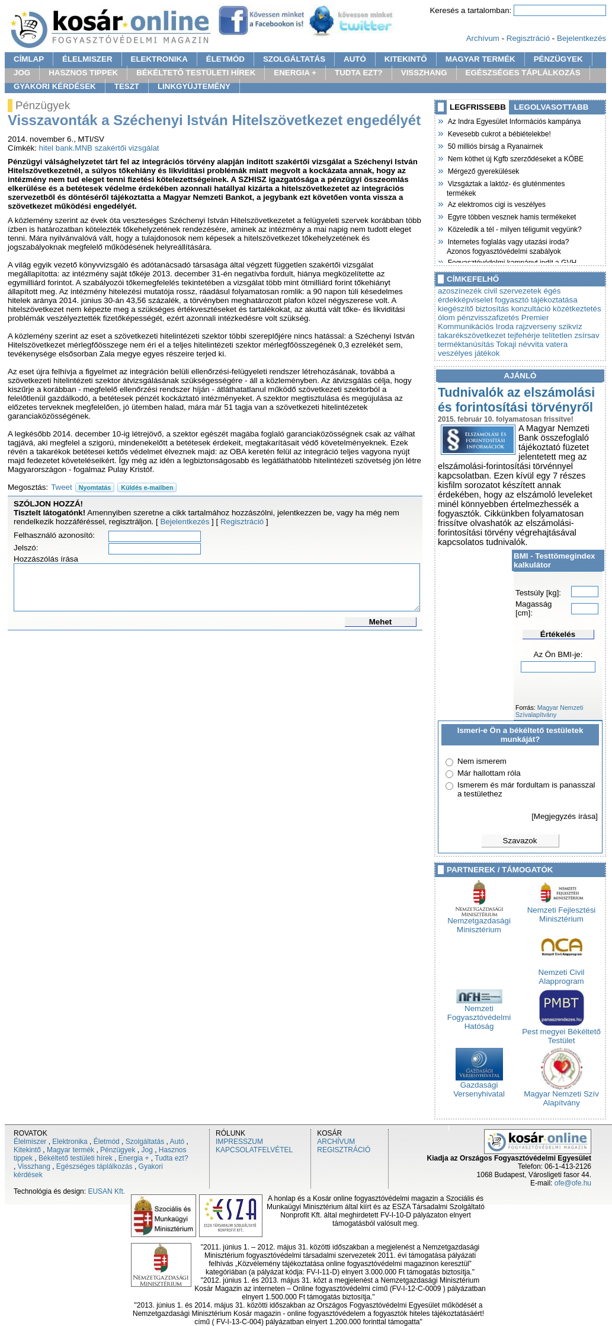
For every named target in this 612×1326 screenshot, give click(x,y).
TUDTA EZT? (359, 72)
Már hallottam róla (489, 773)
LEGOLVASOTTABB (551, 107)
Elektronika (69, 1141)
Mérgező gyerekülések (483, 170)
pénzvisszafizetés (488, 317)
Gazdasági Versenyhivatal (479, 1085)
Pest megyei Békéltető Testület (561, 1032)
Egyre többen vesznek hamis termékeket (511, 216)
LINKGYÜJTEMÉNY (194, 86)
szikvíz (570, 326)
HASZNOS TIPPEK (83, 72)
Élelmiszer (30, 1141)
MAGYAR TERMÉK (480, 59)
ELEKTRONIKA (159, 59)
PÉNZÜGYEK (558, 59)
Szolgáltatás (145, 1141)
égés (552, 290)
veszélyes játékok (468, 353)
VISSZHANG (424, 72)
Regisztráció (528, 38)
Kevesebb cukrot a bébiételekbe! (499, 133)
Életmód (107, 1141)
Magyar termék (70, 1150)
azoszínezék (460, 290)
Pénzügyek (117, 1150)
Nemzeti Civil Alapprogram (562, 973)
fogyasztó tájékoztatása (536, 299)
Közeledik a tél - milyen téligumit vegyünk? (514, 228)
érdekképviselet (465, 299)
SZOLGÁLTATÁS (294, 59)
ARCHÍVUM (336, 1141)
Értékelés (557, 634)
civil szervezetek (512, 290)
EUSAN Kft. (106, 1191)
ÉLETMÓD (225, 59)
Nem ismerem (482, 761)
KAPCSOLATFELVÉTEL (254, 1150)
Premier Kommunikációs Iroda (493, 322)
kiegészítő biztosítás (473, 308)
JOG (22, 72)
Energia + (133, 1158)
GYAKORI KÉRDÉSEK (55, 86)
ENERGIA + (295, 72)
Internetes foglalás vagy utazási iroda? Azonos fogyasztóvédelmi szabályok (508, 245)
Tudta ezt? (171, 1158)
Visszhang (34, 1166)
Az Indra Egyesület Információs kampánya (514, 120)
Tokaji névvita (519, 344)
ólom (446, 317)
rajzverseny (536, 326)
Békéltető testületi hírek (76, 1158)
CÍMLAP (29, 59)
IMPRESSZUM (239, 1141)
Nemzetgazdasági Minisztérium (479, 921)
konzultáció (531, 308)
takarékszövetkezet (471, 335)
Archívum (482, 38)
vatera (557, 344)
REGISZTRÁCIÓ (343, 1150)
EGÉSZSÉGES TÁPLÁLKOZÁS (523, 72)
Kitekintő (27, 1150)
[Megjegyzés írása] (564, 816)
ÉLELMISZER (87, 59)
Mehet (380, 621)
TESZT (126, 86)
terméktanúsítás (466, 344)
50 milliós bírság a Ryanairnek (495, 145)
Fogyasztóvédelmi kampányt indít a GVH (511, 261)
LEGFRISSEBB (478, 107)
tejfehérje (524, 335)
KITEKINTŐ (405, 59)
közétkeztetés (577, 308)
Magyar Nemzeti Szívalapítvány (549, 711)
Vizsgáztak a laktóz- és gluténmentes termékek (506, 187)
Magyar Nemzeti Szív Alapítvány (561, 1094)
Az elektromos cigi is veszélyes (496, 203)
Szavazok (520, 840)
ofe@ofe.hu (573, 1183)
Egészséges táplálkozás (94, 1166)
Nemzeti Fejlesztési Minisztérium (561, 910)
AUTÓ (355, 59)
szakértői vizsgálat (127, 148)
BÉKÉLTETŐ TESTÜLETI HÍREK (195, 72)
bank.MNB (74, 148)
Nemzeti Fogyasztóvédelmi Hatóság (479, 1014)
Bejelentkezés (581, 38)
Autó (177, 1141)
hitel (46, 148)
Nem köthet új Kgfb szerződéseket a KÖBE (515, 158)
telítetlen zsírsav (570, 335)
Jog (146, 1150)
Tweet (61, 487)
